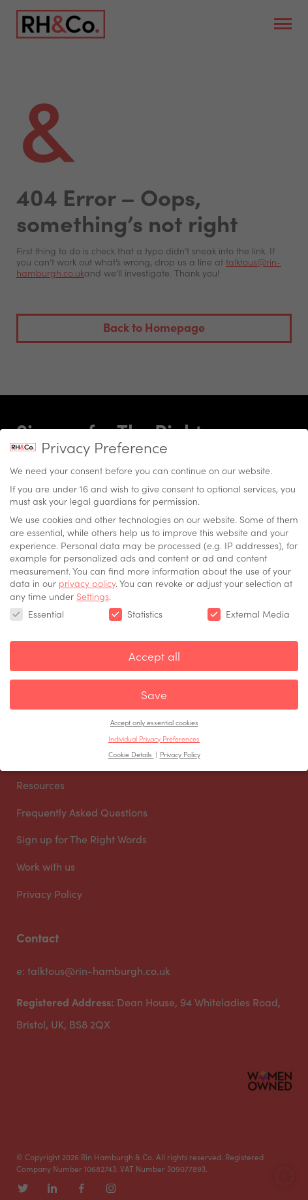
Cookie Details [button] (131, 746)
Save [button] (154, 686)
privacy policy (87, 575)
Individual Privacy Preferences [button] (154, 730)
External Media (249, 605)
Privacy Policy (180, 746)
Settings (92, 587)
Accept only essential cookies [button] (154, 714)
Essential (37, 605)
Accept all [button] (154, 648)
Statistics (135, 605)
